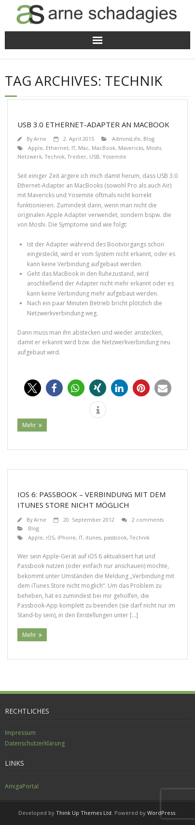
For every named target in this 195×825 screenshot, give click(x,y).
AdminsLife (126, 138)
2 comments (148, 519)
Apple (35, 147)
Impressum (20, 733)
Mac (83, 147)
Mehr (29, 425)
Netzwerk (29, 156)
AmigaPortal (22, 786)
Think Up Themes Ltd (83, 812)
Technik (55, 156)
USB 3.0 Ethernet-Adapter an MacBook (93, 124)
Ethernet (57, 147)
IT (73, 147)
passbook (115, 537)
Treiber (77, 156)
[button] (32, 387)
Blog (148, 138)
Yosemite (114, 156)
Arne (40, 138)
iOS (50, 537)
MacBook (103, 147)
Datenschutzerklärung (35, 743)
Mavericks (130, 147)
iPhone (66, 537)
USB (94, 156)
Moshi (153, 147)
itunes (93, 537)
